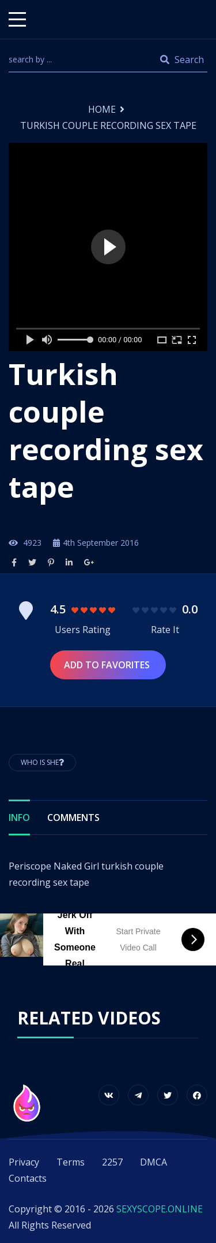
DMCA (153, 1162)
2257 (112, 1162)
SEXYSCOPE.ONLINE (159, 1209)
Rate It (165, 629)
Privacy (24, 1162)
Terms (70, 1162)
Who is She (42, 762)
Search (182, 59)
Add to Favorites (108, 665)
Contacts (28, 1178)
